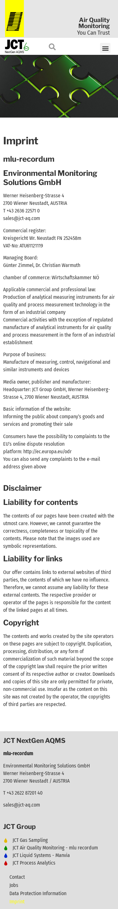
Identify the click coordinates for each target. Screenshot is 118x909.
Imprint (17, 902)
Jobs (13, 885)
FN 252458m (69, 238)
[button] (105, 48)
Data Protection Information (37, 893)
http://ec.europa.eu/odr (47, 452)
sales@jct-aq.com (21, 218)
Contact (17, 877)
